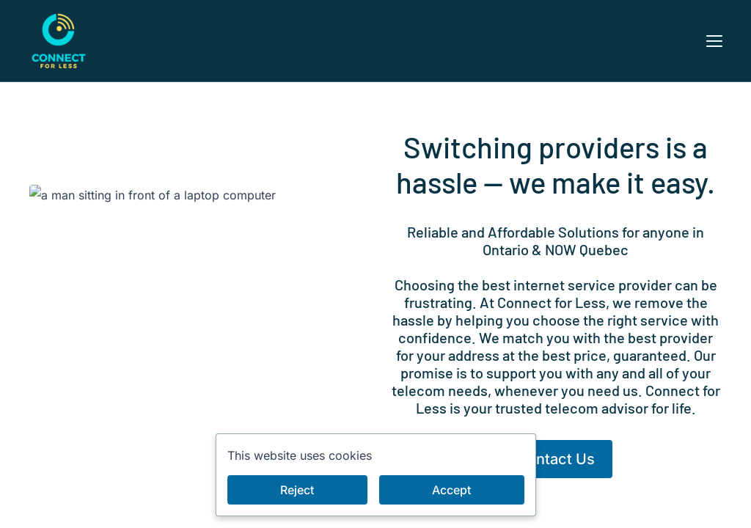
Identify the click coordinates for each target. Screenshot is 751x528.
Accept (451, 490)
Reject (297, 490)
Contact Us (555, 459)
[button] (714, 41)
